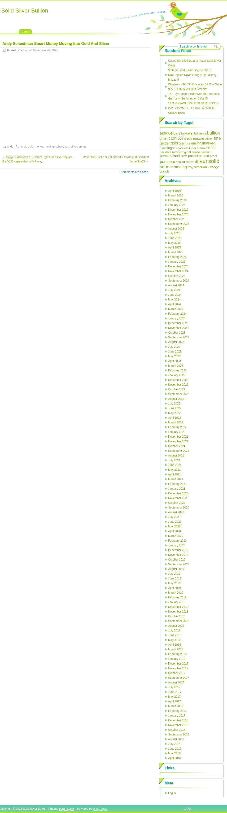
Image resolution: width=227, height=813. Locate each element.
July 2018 (174, 630)
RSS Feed (173, 5)
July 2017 (174, 687)
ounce (196, 152)
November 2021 (178, 441)
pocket (193, 156)
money (39, 146)
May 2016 (174, 753)
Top (189, 808)
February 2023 (177, 370)
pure (164, 161)
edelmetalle (195, 138)
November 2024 (178, 271)
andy (10, 146)
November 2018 (178, 611)
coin (172, 138)
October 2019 (176, 559)
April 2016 (174, 758)
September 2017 (178, 677)
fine (217, 138)
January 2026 (176, 205)
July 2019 (174, 573)
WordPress (100, 808)
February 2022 (177, 427)
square (166, 166)
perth (184, 156)
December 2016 (178, 720)
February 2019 (177, 597)
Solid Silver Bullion (24, 10)
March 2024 (175, 309)
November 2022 (178, 384)
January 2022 (176, 432)
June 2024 (174, 294)
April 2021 (174, 474)
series (189, 162)
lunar (192, 148)
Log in (172, 793)
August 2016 (176, 739)
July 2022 (174, 403)
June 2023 (174, 351)
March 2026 (175, 195)
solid (213, 161)
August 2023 (176, 342)
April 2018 (174, 644)
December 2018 (178, 607)
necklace (165, 152)
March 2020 (175, 536)
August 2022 (176, 398)
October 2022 (176, 389)
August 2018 (176, 625)
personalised (170, 156)
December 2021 (178, 436)
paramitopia (66, 808)
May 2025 (174, 242)
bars (176, 133)
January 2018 (176, 659)
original (186, 152)
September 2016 (178, 734)
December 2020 (178, 493)
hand (163, 148)
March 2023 (175, 365)
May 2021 (174, 469)
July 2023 (174, 346)
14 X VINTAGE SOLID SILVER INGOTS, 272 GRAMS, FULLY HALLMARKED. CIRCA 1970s (193, 108)
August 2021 (176, 455)
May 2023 (174, 356)
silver (74, 146)
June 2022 (174, 408)
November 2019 (178, 554)
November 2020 (178, 498)
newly (176, 152)
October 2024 (176, 276)
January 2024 (176, 318)
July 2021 (174, 460)
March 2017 (175, 706)
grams (192, 143)
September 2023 (178, 337)
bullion (213, 132)
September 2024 (178, 280)
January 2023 (176, 375)
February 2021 (177, 484)
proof (213, 156)
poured (204, 156)
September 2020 (178, 507)
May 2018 (174, 640)
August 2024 (176, 285)
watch (164, 171)
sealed (180, 162)
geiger (165, 143)
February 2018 (177, 654)
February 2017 (177, 711)
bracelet (187, 133)
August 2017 (176, 682)
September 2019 (178, 564)
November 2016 (178, 725)
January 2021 (176, 488)
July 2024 (174, 290)
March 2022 (175, 422)
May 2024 (174, 299)
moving (49, 146)
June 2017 (174, 692)
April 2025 (174, 247)
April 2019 (174, 588)
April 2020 (174, 531)
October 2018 (176, 616)
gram (183, 143)
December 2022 (178, 380)
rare (172, 162)
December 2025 (178, 209)
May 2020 (174, 526)
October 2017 (176, 673)
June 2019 (174, 578)
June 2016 (174, 748)
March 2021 (175, 479)
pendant (206, 152)
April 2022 (174, 417)
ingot (171, 148)
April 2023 (174, 361)
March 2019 (175, 592)
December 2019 (178, 550)
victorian (200, 167)
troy (190, 167)
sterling (180, 167)
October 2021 (176, 446)
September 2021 (178, 450)
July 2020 (174, 517)
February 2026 (177, 200)
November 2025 (178, 214)
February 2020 (177, 540)
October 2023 (176, 332)
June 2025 (174, 238)
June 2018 (174, 635)
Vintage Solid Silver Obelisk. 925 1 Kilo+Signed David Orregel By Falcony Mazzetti (192, 75)
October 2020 (176, 502)
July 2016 (174, 744)
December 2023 (178, 323)
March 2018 (175, 649)
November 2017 (178, 668)
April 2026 (174, 190)
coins (182, 138)
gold (30, 146)
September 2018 (178, 621)
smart (82, 146)
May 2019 (174, 583)
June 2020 (174, 521)
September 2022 (178, 394)
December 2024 (178, 266)
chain (164, 138)
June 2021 (174, 465)
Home (25, 32)
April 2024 (174, 304)
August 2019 (176, 569)
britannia (200, 133)
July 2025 (174, 233)
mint (212, 148)
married (202, 148)
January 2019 (176, 602)
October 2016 (176, 729)
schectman (62, 146)
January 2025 (176, 261)
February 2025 (177, 257)
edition (209, 138)
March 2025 (175, 252)
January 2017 (176, 715)
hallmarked (206, 143)
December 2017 (178, 663)
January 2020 (176, 545)
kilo (186, 148)
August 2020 (176, 512)
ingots (179, 148)
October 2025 (176, 219)
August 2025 (176, 228)
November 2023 (178, 328)
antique (166, 133)
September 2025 (178, 224)
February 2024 (177, 313)
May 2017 (174, 696)
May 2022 (174, 413)
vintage (213, 167)
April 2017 (174, 701)
